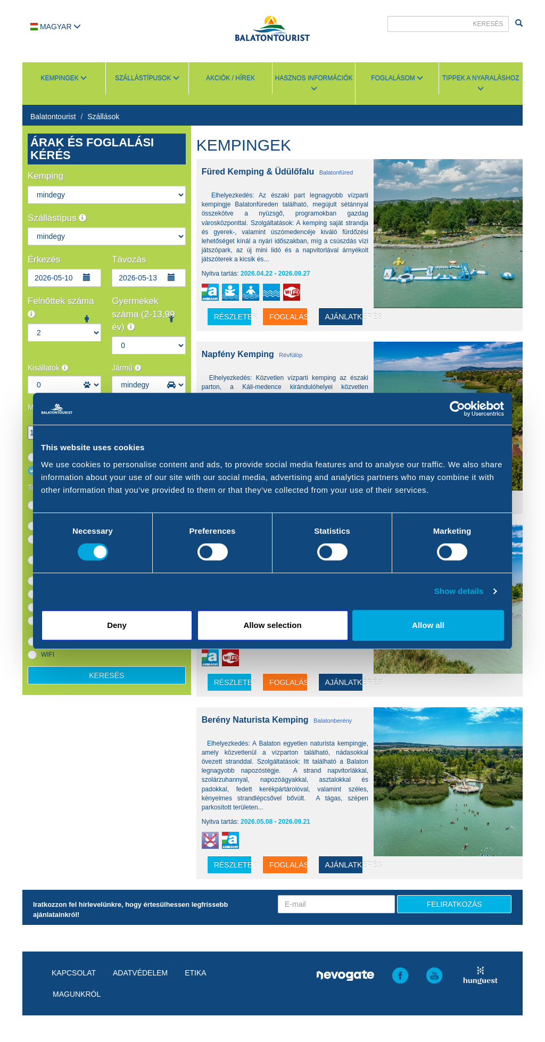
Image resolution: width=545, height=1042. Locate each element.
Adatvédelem (140, 973)
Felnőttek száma (61, 307)
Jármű (126, 367)
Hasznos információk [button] (314, 83)
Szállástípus (57, 218)
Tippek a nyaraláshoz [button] (480, 83)
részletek (233, 316)
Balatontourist (53, 116)
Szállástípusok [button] (147, 78)
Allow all (428, 625)
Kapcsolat (74, 973)
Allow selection (272, 625)
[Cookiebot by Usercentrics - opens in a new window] (457, 409)
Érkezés (44, 259)
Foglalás (288, 316)
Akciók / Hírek (230, 78)
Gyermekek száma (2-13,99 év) (143, 314)
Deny (117, 625)
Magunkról (77, 994)
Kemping (45, 176)
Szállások (103, 116)
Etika (195, 973)
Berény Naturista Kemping (255, 719)
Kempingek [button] (63, 78)
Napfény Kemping (238, 354)
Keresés (106, 675)
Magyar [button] (55, 26)
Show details (459, 591)
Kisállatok (48, 367)
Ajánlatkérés (344, 316)
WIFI (47, 654)
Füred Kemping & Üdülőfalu (258, 171)
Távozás (129, 259)
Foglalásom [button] (397, 78)
